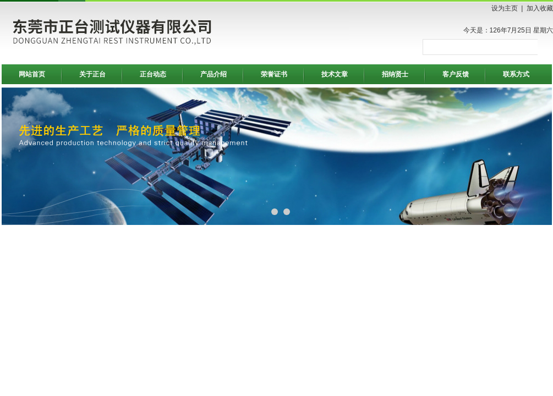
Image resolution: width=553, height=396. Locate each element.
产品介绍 (213, 74)
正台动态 (153, 74)
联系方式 (516, 74)
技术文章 (334, 74)
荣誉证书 (274, 74)
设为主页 (504, 8)
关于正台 (92, 74)
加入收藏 (540, 8)
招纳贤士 (395, 74)
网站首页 (32, 74)
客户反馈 (455, 74)
